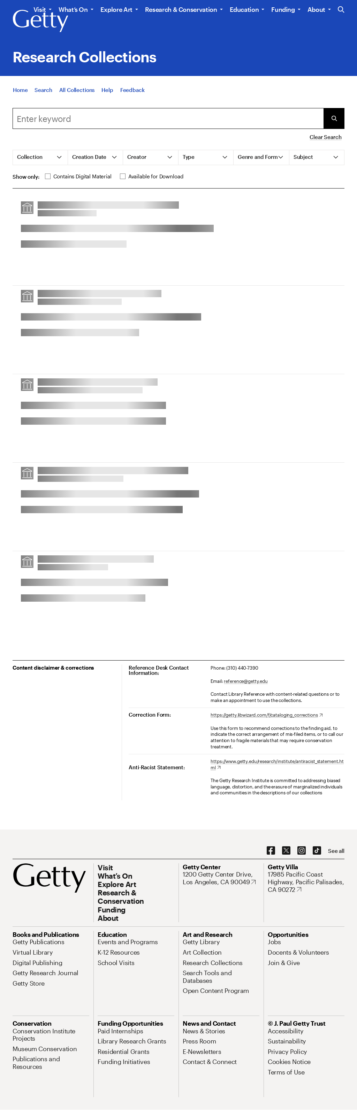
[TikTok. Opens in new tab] (317, 850)
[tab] (40, 157)
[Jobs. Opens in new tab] (274, 942)
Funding (283, 9)
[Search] (43, 90)
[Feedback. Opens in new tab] (132, 90)
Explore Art (116, 9)
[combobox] (168, 118)
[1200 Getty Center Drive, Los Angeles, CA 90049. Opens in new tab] (221, 878)
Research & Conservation (181, 9)
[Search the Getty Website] (341, 10)
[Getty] (40, 21)
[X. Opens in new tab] (286, 850)
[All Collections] (77, 90)
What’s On (73, 9)
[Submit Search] (334, 118)
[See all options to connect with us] (336, 851)
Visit (39, 9)
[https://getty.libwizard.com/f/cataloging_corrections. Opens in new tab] (266, 715)
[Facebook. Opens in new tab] (271, 850)
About (316, 9)
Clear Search (325, 137)
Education (244, 9)
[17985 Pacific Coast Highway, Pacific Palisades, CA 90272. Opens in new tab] (306, 882)
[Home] (20, 90)
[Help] (107, 90)
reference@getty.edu (246, 681)
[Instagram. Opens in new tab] (301, 850)
